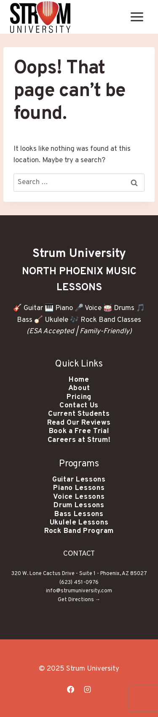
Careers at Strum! (79, 440)
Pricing (79, 397)
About (79, 388)
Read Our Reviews (79, 423)
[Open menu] (137, 17)
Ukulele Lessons (79, 522)
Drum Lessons (79, 505)
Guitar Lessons (79, 479)
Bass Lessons (78, 514)
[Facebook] (71, 689)
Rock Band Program (79, 531)
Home (79, 380)
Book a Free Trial (79, 431)
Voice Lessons (78, 497)
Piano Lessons (78, 488)
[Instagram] (87, 689)
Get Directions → (79, 600)
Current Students (79, 414)
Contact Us (79, 405)
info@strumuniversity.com (79, 591)
